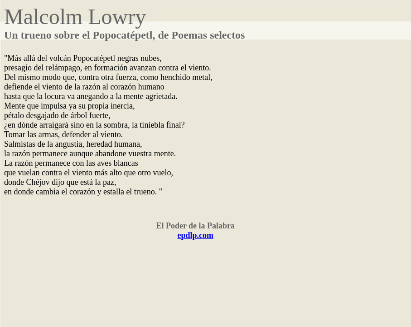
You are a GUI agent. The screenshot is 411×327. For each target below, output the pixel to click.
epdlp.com (195, 235)
